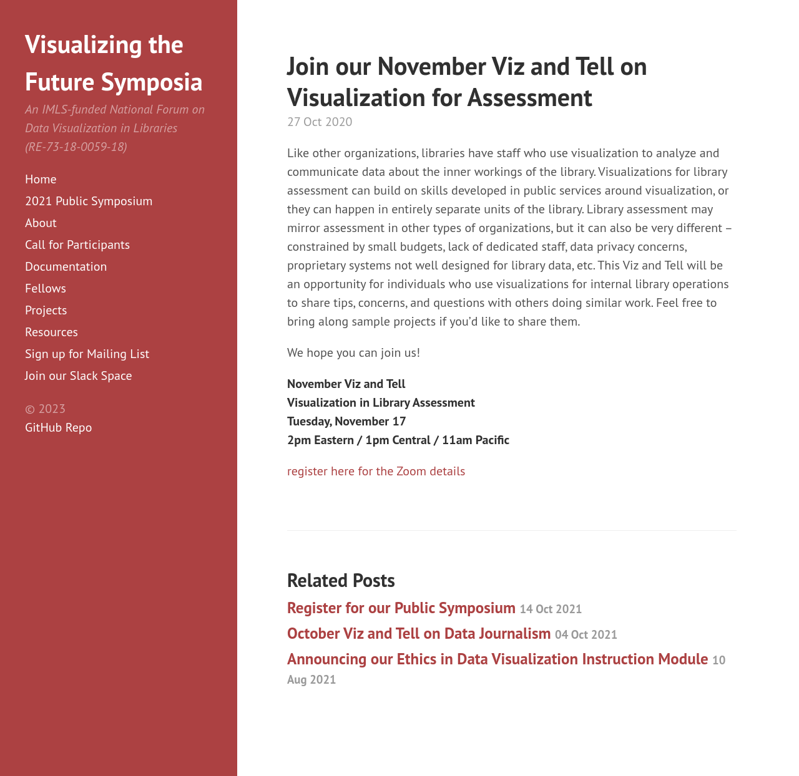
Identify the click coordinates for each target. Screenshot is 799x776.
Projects (46, 310)
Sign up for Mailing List (87, 354)
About (41, 223)
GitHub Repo (58, 427)
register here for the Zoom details (376, 471)
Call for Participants (77, 244)
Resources (51, 332)
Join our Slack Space (78, 375)
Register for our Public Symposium (434, 608)
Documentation (66, 266)
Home (41, 179)
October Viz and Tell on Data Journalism (452, 633)
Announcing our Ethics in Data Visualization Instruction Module (506, 668)
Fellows (45, 288)
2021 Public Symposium (89, 201)
